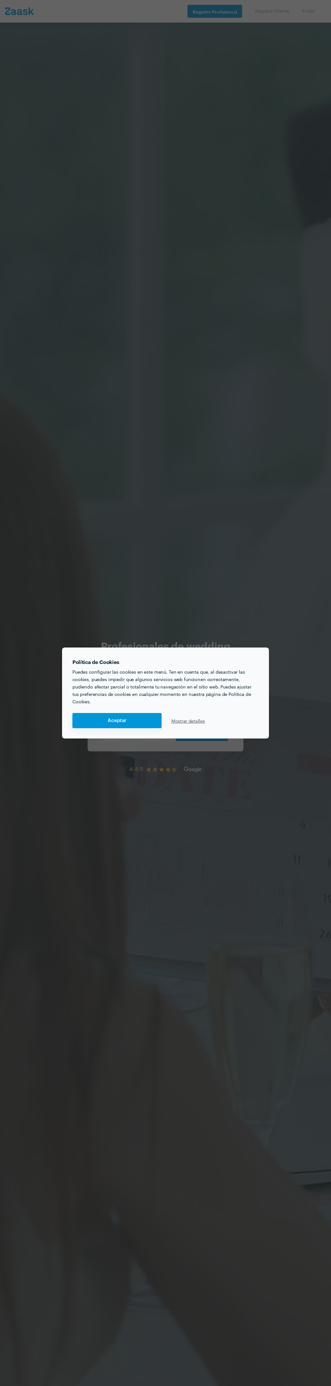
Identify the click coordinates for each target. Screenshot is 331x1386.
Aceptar (117, 720)
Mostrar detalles (188, 721)
